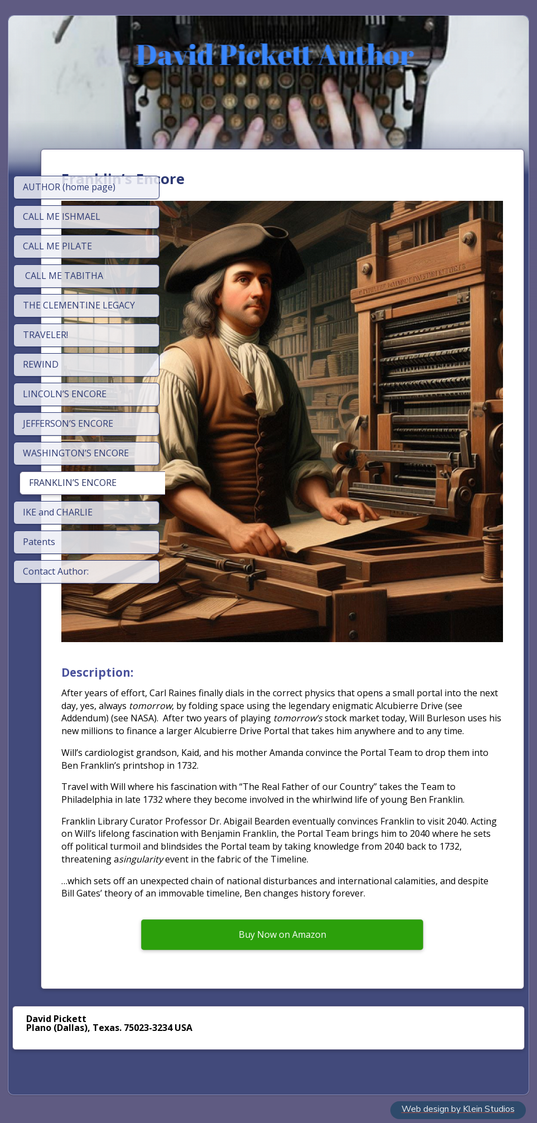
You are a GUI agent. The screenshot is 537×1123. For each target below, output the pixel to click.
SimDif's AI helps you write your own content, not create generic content (265, 1084)
